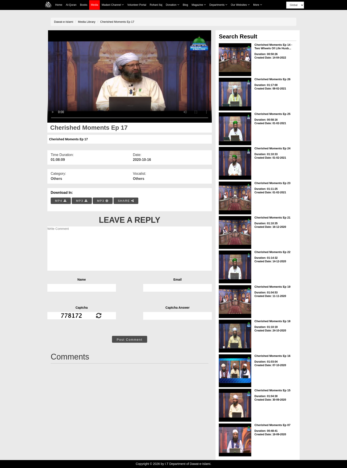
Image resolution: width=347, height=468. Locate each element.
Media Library (86, 21)
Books (83, 4)
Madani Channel (113, 4)
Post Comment (130, 339)
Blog (185, 4)
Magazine (199, 4)
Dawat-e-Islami (63, 21)
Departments (218, 4)
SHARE (126, 200)
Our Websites (240, 4)
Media (94, 5)
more (257, 4)
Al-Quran (71, 4)
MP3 (81, 200)
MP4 (61, 200)
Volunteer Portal (136, 4)
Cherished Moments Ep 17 (117, 21)
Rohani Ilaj (156, 4)
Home (58, 4)
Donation (172, 4)
